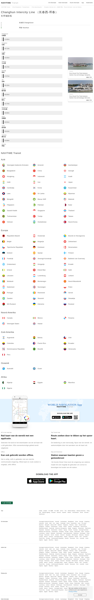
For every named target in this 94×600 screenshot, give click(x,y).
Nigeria (56, 540)
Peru (77, 538)
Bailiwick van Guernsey (44, 531)
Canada (41, 536)
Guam (86, 538)
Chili (80, 536)
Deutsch (59, 512)
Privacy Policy (73, 591)
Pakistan (71, 524)
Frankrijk (75, 529)
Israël (46, 523)
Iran (54, 523)
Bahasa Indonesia (81, 510)
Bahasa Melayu (71, 510)
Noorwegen (82, 533)
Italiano (69, 512)
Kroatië (66, 531)
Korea (68, 523)
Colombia (85, 536)
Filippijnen (65, 524)
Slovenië (62, 535)
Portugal (41, 535)
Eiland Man (77, 531)
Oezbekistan (76, 526)
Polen (88, 533)
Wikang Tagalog (46, 512)
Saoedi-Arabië (82, 524)
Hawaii (65, 536)
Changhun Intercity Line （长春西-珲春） (29, 12)
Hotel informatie (62, 2)
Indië (50, 523)
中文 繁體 (50, 510)
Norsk (81, 512)
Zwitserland (81, 528)
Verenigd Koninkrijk (83, 529)
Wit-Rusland (75, 535)
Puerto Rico (42, 538)
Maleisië (60, 524)
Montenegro (59, 533)
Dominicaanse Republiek (57, 538)
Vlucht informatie (74, 2)
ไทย (66, 510)
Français (53, 512)
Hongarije (61, 531)
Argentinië (71, 536)
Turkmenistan (54, 526)
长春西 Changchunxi (26, 23)
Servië (52, 535)
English (45, 510)
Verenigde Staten (58, 536)
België (69, 528)
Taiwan (65, 526)
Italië (82, 531)
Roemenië (46, 535)
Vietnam (70, 526)
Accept (80, 595)
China (76, 521)
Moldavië (53, 533)
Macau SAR (53, 524)
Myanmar (41, 524)
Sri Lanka (84, 523)
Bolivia (76, 536)
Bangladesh (71, 521)
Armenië (57, 521)
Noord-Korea (84, 526)
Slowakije (68, 535)
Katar (76, 524)
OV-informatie (52, 2)
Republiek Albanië (43, 528)
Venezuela (72, 538)
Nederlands (42, 514)
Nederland (76, 533)
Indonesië (41, 523)
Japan (57, 523)
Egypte (45, 540)
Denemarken (54, 529)
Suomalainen (75, 512)
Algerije (41, 540)
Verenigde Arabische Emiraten (46, 521)
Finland (70, 529)
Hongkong (87, 521)
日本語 (40, 510)
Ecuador (48, 538)
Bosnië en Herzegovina (61, 528)
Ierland (71, 531)
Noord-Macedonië (68, 533)
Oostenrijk (51, 528)
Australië (82, 538)
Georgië (81, 521)
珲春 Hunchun (24, 28)
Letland (47, 533)
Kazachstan (74, 523)
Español (64, 512)
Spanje (65, 529)
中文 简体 (56, 510)
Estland (60, 529)
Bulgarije (74, 528)
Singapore (41, 526)
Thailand (47, 526)
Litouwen (87, 531)
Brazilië (66, 538)
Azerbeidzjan (63, 521)
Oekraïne (81, 535)
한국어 (61, 510)
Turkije (60, 526)
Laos (79, 523)
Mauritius (51, 540)
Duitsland (47, 529)
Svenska (86, 512)
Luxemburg (41, 533)
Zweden (57, 535)
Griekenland (55, 531)
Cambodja (62, 523)
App (83, 2)
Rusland (87, 535)
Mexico (46, 536)
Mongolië (47, 524)
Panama (51, 536)
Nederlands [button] (89, 2)
